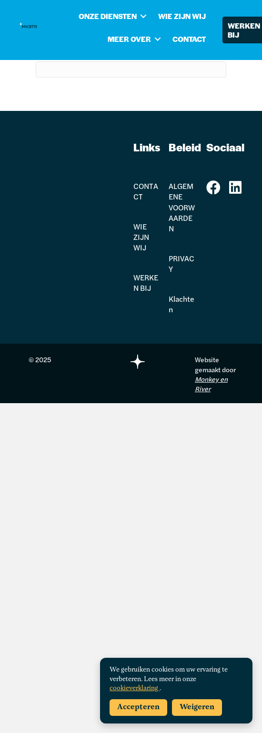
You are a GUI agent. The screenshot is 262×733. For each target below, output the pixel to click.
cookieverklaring (135, 688)
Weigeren (197, 707)
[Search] (131, 69)
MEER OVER (129, 39)
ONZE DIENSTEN (108, 16)
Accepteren (138, 707)
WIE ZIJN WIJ (182, 16)
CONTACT (189, 39)
